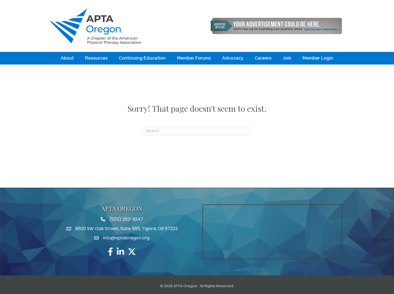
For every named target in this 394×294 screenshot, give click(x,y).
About (67, 58)
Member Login (318, 58)
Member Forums (194, 58)
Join (287, 58)
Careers (263, 58)
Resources (96, 58)
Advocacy (233, 58)
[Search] (197, 131)
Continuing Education (142, 58)
